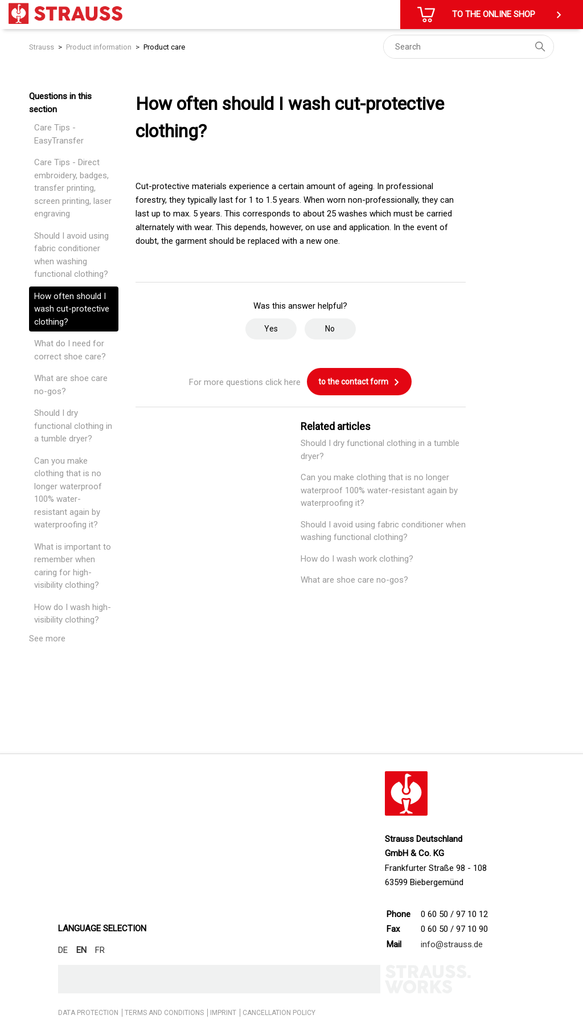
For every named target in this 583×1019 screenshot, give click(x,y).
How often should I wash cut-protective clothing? (71, 309)
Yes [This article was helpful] (271, 328)
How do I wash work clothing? (357, 559)
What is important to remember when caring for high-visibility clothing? (72, 566)
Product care (164, 47)
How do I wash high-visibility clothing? (72, 613)
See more (47, 638)
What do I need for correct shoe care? (70, 350)
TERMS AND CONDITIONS (164, 1013)
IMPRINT (223, 1013)
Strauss (41, 47)
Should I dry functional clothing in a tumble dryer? (73, 426)
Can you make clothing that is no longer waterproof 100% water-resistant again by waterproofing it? (68, 493)
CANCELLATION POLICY (279, 1013)
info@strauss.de (452, 944)
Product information (99, 47)
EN (81, 950)
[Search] (468, 46)
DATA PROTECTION (88, 1013)
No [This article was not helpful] (330, 328)
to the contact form (359, 382)
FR (100, 950)
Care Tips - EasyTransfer (59, 134)
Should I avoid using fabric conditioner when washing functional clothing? (71, 255)
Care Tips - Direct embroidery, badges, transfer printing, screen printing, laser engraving (73, 188)
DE (63, 950)
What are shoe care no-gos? (71, 384)
